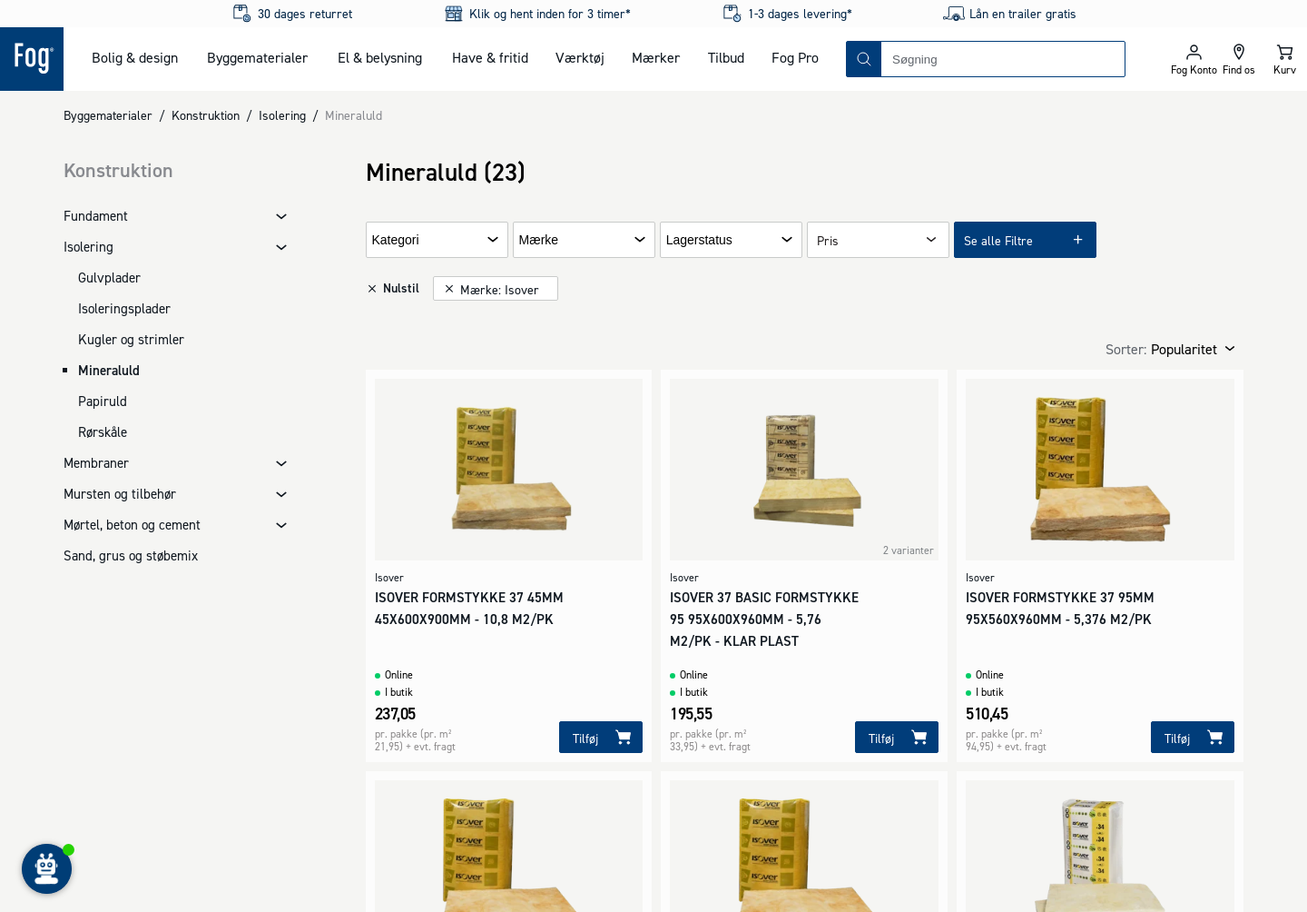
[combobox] (1003, 59)
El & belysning (380, 57)
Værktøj (579, 57)
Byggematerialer (257, 57)
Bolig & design (135, 57)
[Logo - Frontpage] (32, 59)
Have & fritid (490, 57)
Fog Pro (795, 57)
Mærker (656, 57)
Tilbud (726, 57)
